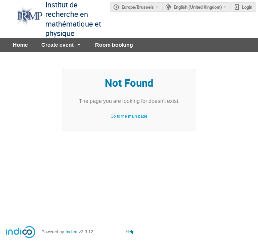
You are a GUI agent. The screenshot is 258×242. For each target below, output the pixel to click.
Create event (57, 45)
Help (130, 232)
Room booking (114, 45)
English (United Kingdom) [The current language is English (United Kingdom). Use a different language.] (198, 7)
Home (20, 45)
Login (247, 7)
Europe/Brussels (138, 7)
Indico (71, 232)
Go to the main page (129, 116)
